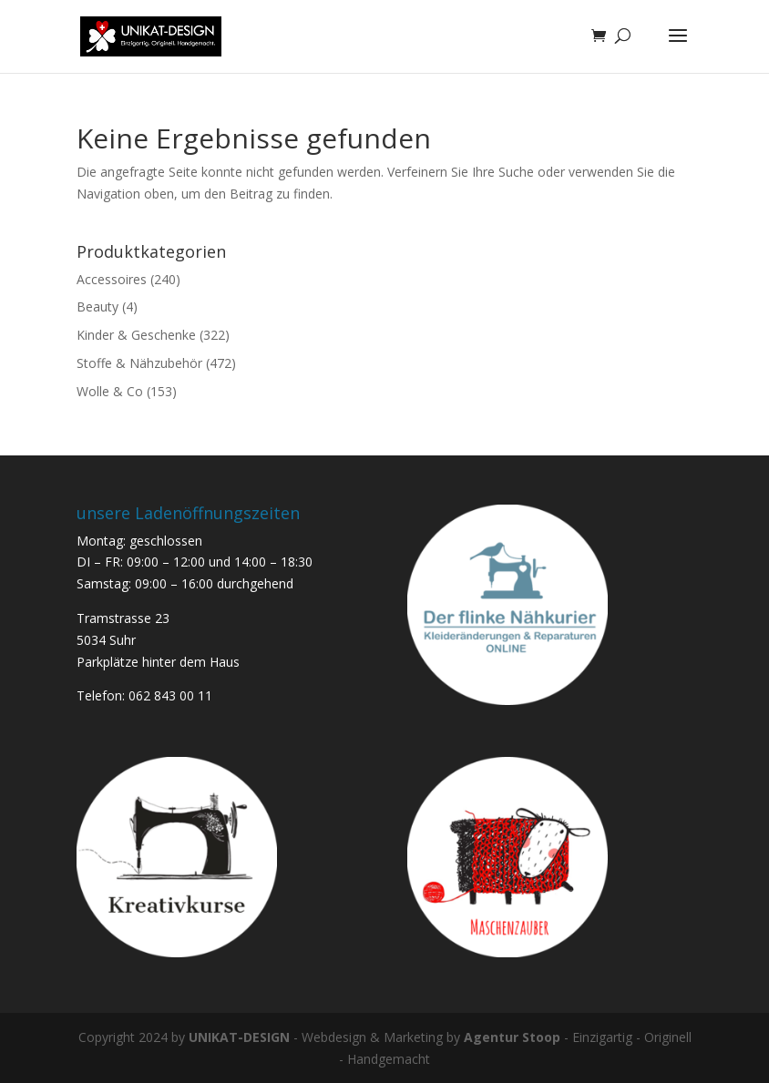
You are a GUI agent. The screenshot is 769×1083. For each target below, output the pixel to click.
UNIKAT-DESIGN (239, 1037)
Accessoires (112, 279)
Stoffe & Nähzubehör (139, 363)
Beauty (97, 306)
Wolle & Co (110, 391)
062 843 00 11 (170, 695)
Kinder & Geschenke (136, 334)
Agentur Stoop (512, 1037)
